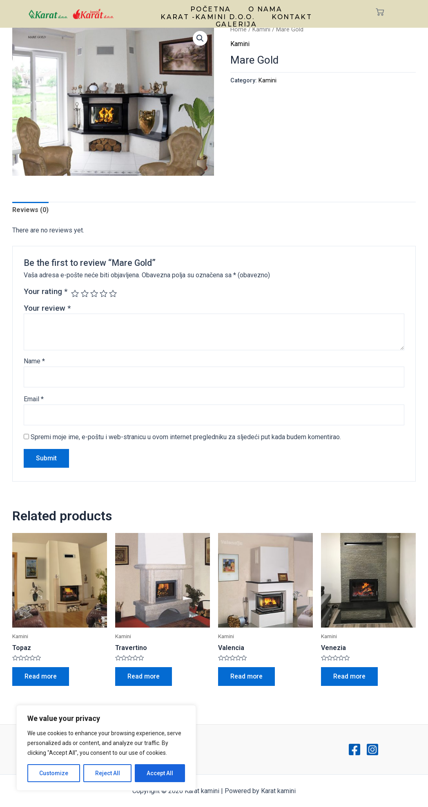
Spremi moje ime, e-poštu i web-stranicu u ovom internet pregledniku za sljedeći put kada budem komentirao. (186, 437)
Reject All (107, 773)
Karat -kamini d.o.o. (208, 15)
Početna (211, 9)
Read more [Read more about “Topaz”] (41, 676)
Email (34, 399)
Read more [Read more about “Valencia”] (246, 676)
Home (238, 29)
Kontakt (291, 15)
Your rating (45, 291)
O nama (264, 9)
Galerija (236, 22)
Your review (47, 308)
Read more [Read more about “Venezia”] (349, 676)
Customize (53, 773)
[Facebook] (354, 749)
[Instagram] (372, 749)
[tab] (30, 210)
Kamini (261, 29)
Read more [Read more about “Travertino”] (143, 676)
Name (34, 361)
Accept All (160, 773)
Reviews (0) (30, 210)
